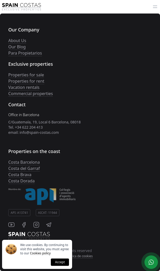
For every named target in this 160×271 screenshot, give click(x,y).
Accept (60, 262)
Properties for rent (26, 81)
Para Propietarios (25, 53)
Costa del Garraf (24, 168)
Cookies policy (40, 253)
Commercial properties (30, 93)
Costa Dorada (21, 181)
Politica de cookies (79, 256)
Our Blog (17, 47)
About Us (17, 40)
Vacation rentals (23, 87)
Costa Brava (19, 174)
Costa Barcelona (24, 162)
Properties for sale (26, 75)
